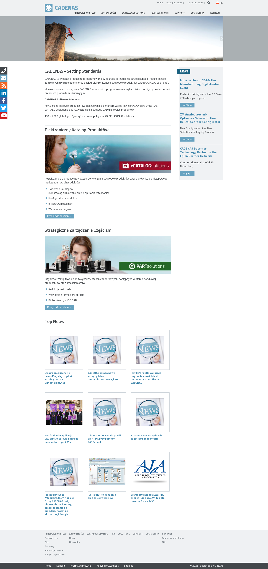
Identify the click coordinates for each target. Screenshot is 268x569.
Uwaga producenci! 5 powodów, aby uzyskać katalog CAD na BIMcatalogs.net (59, 377)
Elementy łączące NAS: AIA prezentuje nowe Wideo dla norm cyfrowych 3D (147, 498)
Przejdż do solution (59, 216)
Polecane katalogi (196, 2)
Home (160, 2)
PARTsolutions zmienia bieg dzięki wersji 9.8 (102, 496)
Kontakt (60, 565)
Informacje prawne (80, 565)
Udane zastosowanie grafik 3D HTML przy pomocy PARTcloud (104, 438)
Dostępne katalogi (175, 2)
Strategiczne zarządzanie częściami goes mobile (146, 436)
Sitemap (128, 565)
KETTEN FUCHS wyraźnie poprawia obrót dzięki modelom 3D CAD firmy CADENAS (146, 377)
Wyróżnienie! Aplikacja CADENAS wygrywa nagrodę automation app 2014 (61, 438)
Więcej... (187, 105)
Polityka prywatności (107, 565)
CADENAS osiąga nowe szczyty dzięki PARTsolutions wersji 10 (103, 376)
